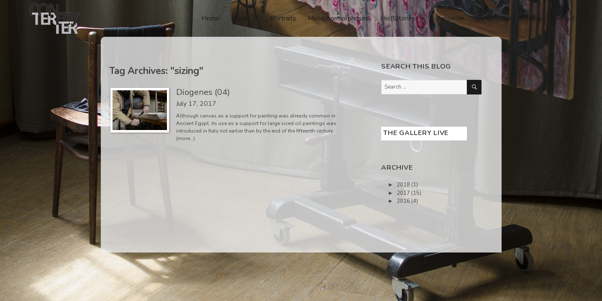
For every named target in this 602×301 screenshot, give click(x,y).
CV (480, 18)
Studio (506, 18)
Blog (534, 18)
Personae (450, 18)
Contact (564, 18)
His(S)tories (398, 18)
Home (211, 18)
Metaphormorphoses (338, 18)
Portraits (283, 18)
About (240, 18)
